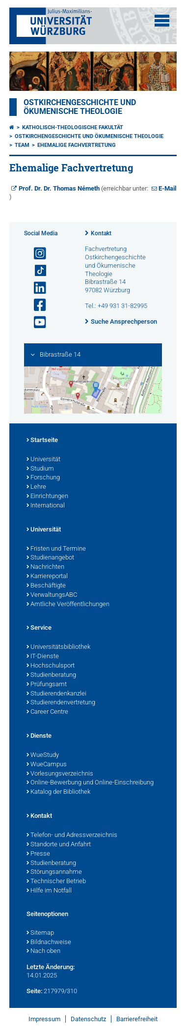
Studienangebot (50, 558)
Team (22, 145)
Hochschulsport (51, 666)
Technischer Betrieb (56, 881)
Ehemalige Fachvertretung (76, 145)
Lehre (36, 487)
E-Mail (167, 188)
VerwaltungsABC (52, 595)
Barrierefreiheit (137, 1019)
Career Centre (47, 712)
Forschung (43, 478)
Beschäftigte (46, 586)
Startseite (42, 440)
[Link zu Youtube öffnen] (36, 322)
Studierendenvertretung (61, 702)
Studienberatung (51, 675)
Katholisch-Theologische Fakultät (72, 127)
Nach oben (43, 951)
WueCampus (47, 764)
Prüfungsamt (47, 684)
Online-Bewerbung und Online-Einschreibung (90, 783)
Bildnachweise (49, 942)
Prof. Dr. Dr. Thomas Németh (59, 188)
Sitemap (40, 933)
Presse (38, 854)
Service (39, 628)
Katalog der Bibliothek (58, 792)
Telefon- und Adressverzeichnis (72, 835)
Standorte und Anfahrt (59, 844)
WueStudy (43, 755)
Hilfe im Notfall (49, 891)
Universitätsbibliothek (58, 647)
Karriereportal (47, 576)
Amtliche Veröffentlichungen (68, 604)
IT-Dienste (43, 656)
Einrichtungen (47, 496)
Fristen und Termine (56, 549)
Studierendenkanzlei (56, 694)
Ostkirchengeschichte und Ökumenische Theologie (80, 107)
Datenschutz (88, 1019)
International (46, 506)
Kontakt (101, 233)
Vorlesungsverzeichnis (60, 774)
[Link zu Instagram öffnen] (36, 253)
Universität (43, 459)
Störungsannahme (54, 872)
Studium (40, 469)
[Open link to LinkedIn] (36, 288)
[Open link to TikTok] (36, 270)
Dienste (39, 736)
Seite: (34, 991)
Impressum (44, 1019)
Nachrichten (45, 567)
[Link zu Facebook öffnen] (36, 305)
